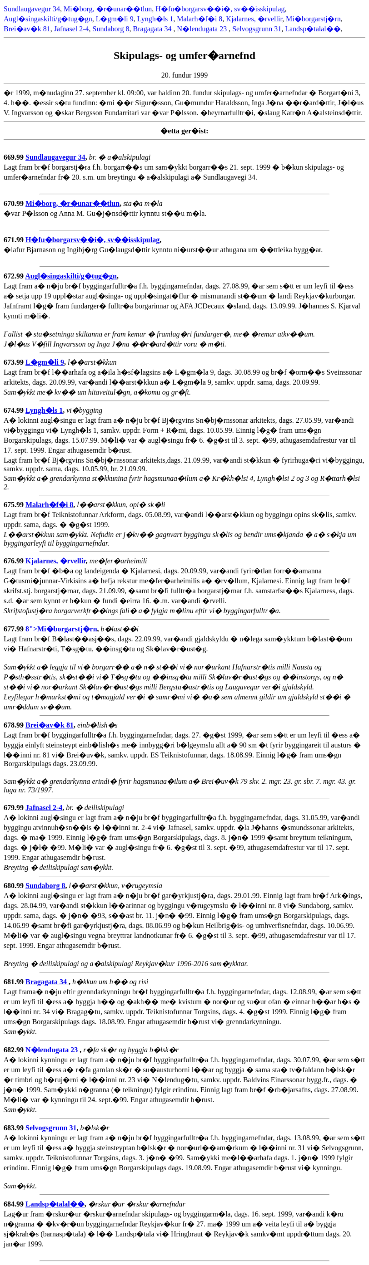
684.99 (14, 1204)
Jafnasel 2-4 (71, 29)
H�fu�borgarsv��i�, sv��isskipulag (219, 9)
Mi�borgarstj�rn (313, 19)
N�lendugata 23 (203, 29)
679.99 (14, 807)
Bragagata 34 (153, 29)
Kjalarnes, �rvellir (254, 19)
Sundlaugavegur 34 (32, 9)
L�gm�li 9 (115, 19)
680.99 (14, 885)
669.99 (14, 157)
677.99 (14, 629)
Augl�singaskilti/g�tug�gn (48, 19)
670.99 (14, 203)
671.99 (14, 240)
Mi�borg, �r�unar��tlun (108, 9)
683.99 (14, 1128)
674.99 (14, 410)
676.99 (14, 561)
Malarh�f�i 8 (199, 19)
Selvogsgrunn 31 (256, 29)
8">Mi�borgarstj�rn (61, 629)
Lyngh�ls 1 (155, 19)
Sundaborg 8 (111, 29)
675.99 (14, 504)
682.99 (14, 1050)
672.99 (14, 276)
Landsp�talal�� (313, 29)
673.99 (14, 362)
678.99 (14, 725)
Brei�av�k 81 (27, 29)
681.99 (14, 982)
